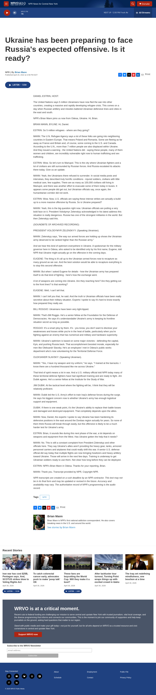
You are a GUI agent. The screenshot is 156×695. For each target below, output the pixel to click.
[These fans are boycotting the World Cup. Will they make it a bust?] (78, 562)
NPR (45, 497)
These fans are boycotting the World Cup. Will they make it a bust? (77, 577)
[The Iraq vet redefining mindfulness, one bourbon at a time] (139, 562)
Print (147, 74)
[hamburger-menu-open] (6, 3)
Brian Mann (21, 72)
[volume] (15, 13)
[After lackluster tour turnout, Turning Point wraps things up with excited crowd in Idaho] (109, 562)
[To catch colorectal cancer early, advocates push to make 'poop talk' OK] (47, 562)
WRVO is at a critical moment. (46, 608)
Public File (124, 672)
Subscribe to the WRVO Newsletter (24, 646)
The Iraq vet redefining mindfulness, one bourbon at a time (137, 576)
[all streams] (143, 13)
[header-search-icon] (132, 3)
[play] (7, 12)
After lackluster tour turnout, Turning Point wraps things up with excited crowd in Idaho (107, 577)
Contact (90, 678)
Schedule (57, 678)
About (56, 672)
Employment (92, 672)
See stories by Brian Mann (61, 527)
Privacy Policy (125, 678)
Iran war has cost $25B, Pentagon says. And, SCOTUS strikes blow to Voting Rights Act (16, 577)
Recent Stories (12, 550)
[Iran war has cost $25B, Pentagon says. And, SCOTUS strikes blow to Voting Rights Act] (17, 562)
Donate (146, 4)
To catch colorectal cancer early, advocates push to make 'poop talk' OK (46, 577)
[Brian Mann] (39, 522)
